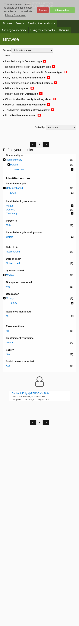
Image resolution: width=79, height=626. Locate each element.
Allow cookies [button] (62, 10)
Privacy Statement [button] (15, 15)
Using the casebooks (42, 30)
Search (20, 23)
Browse (7, 23)
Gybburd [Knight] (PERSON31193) (30, 393)
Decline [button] (43, 10)
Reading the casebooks (41, 23)
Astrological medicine (14, 30)
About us (64, 30)
